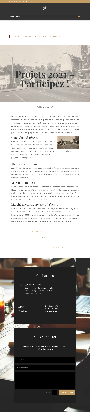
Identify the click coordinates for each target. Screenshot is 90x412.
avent (17, 36)
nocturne (53, 36)
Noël (60, 36)
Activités (71, 30)
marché (45, 36)
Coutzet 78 (31, 36)
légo (39, 36)
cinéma (23, 36)
